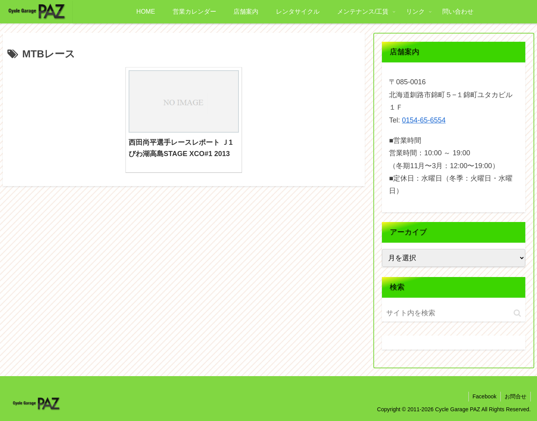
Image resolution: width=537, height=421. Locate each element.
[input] (431, 313)
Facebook (484, 396)
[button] (517, 313)
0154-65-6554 (423, 120)
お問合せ (515, 396)
